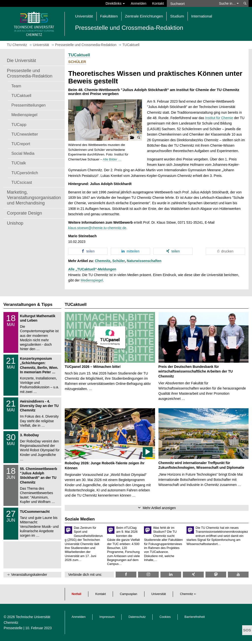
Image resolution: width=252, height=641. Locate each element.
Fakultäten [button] (109, 16)
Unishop (15, 223)
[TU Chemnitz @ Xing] (193, 574)
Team (16, 86)
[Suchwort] (191, 3)
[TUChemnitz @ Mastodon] (215, 574)
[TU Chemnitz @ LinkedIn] (170, 574)
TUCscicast (21, 182)
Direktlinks (115, 3)
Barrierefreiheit (195, 617)
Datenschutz (137, 617)
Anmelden (138, 3)
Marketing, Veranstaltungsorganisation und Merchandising (34, 197)
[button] (105, 120)
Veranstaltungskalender (29, 575)
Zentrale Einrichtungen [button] (144, 16)
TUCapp (18, 124)
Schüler (118, 261)
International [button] (201, 16)
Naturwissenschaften (144, 261)
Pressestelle (13, 628)
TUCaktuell (21, 95)
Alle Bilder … (112, 159)
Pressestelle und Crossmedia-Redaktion (29, 73)
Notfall (76, 594)
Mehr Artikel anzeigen (159, 508)
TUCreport (20, 143)
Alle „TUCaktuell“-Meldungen (92, 269)
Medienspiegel (24, 114)
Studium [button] (177, 16)
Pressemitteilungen (28, 105)
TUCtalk (18, 163)
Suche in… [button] (229, 3)
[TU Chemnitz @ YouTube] (238, 574)
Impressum (107, 617)
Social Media (22, 153)
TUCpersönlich (24, 173)
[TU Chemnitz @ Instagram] (148, 574)
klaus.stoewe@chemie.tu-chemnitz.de (97, 228)
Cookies (165, 617)
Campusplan (128, 594)
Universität (158, 594)
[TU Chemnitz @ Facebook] (126, 574)
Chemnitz (102, 261)
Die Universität (21, 60)
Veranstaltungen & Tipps (27, 304)
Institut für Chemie (219, 118)
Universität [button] (84, 16)
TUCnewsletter (24, 134)
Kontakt (158, 3)
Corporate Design (24, 213)
